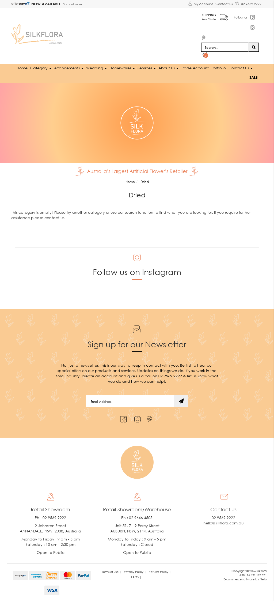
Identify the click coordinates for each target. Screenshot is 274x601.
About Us (168, 68)
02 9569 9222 (248, 3)
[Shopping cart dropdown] (205, 55)
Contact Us (224, 4)
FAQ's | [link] (136, 577)
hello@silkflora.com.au (223, 523)
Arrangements (68, 68)
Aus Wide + (215, 16)
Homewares (122, 68)
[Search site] (253, 47)
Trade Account (195, 68)
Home (22, 68)
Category (40, 68)
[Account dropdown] (200, 4)
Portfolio (218, 68)
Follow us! (241, 17)
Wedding (96, 68)
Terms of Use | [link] (111, 571)
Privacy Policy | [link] (135, 571)
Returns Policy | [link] (160, 571)
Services (147, 68)
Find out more (72, 4)
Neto (263, 579)
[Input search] (225, 47)
